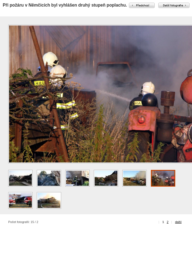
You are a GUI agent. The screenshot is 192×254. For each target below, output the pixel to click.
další (178, 222)
